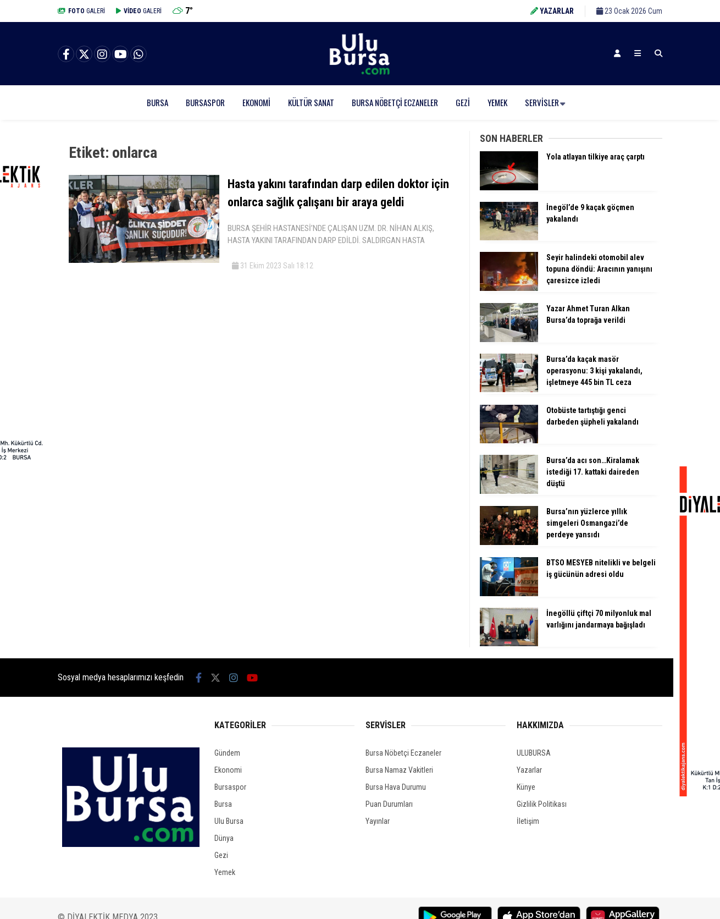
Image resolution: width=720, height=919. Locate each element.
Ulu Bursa (228, 821)
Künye (526, 787)
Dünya (224, 838)
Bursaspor (205, 102)
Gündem (227, 753)
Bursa (157, 102)
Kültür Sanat (311, 102)
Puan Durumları (389, 804)
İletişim (528, 821)
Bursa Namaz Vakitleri (399, 770)
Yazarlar (529, 770)
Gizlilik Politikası (542, 804)
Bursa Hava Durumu (395, 787)
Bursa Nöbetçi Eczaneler (395, 102)
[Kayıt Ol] (617, 53)
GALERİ (81, 11)
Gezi (463, 102)
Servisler (542, 102)
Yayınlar (377, 821)
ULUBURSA (534, 753)
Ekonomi (256, 102)
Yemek (497, 102)
